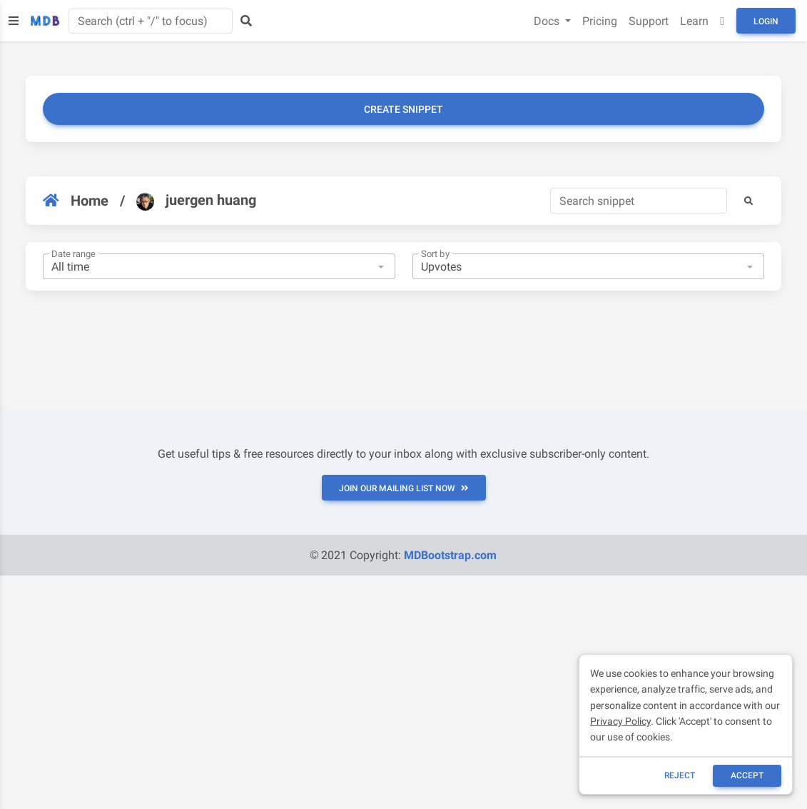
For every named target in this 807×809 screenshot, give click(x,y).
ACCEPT (747, 775)
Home (75, 200)
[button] (748, 200)
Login (765, 21)
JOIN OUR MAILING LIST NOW (404, 488)
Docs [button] (548, 21)
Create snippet (403, 109)
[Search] (638, 200)
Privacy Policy (620, 721)
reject (679, 775)
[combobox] (219, 266)
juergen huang (196, 200)
